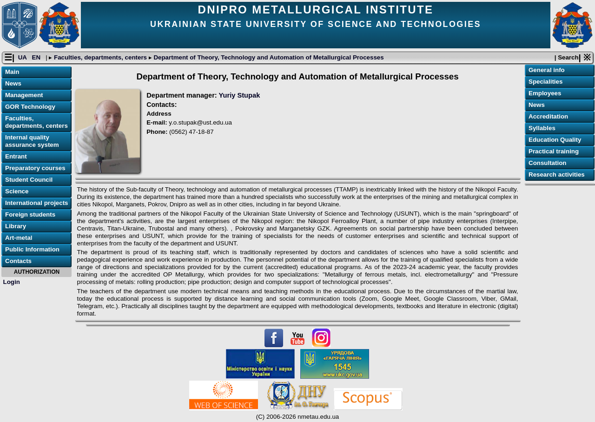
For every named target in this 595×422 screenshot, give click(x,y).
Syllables (542, 128)
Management (24, 95)
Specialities (545, 81)
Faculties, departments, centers (100, 57)
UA (23, 57)
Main (12, 71)
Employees (545, 93)
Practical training (554, 151)
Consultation (547, 162)
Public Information (32, 249)
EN (37, 57)
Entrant (16, 156)
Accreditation (548, 116)
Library (15, 226)
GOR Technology (30, 106)
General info (547, 69)
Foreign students (30, 214)
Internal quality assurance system (32, 141)
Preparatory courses (35, 168)
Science (16, 191)
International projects (36, 202)
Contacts (18, 260)
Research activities (557, 174)
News (13, 83)
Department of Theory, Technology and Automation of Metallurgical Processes (268, 57)
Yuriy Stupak (239, 95)
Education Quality (555, 139)
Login (11, 281)
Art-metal (19, 237)
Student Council (29, 179)
